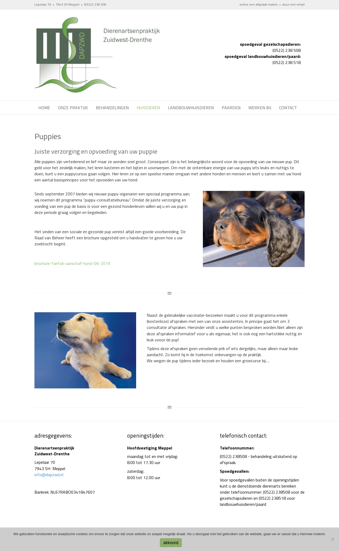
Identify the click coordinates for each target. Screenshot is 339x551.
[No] (332, 539)
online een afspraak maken (258, 4)
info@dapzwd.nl (48, 474)
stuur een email (293, 4)
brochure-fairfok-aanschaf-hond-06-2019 (72, 263)
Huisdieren (148, 107)
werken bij (259, 107)
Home (44, 107)
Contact (288, 107)
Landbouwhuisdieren (191, 107)
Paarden (231, 107)
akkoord (171, 542)
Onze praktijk (73, 107)
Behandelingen (112, 107)
